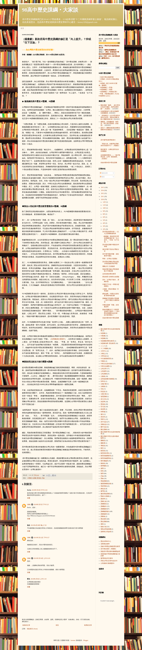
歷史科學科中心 (106, 541)
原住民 (103, 417)
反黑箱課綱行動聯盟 (107, 379)
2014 (102, 190)
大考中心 (104, 351)
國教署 (103, 443)
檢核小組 (104, 526)
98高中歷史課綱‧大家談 (50, 10)
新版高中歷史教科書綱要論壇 (110, 551)
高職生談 (104, 424)
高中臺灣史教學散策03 (108, 140)
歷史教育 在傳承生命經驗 (110, 277)
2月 (104, 229)
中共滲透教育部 (106, 358)
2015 (102, 187)
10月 (104, 208)
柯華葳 (103, 412)
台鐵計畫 (104, 384)
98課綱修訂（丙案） (107, 89)
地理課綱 (104, 396)
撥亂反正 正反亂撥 (108, 266)
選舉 (102, 524)
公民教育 (104, 371)
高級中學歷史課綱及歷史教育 (110, 546)
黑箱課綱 (104, 481)
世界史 (103, 381)
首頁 (22, 28)
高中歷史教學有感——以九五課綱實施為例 (110, 232)
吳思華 (103, 401)
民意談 (103, 391)
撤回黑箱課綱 (105, 493)
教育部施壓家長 (106, 456)
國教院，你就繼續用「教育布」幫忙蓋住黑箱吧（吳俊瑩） (109, 123)
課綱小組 (104, 501)
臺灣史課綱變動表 (110, 50)
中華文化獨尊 (105, 366)
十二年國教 (104, 348)
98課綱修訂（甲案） (107, 87)
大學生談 (104, 356)
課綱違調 (104, 514)
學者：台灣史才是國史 (109, 258)
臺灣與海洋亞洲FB (107, 558)
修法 (102, 414)
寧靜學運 (104, 486)
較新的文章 (26, 625)
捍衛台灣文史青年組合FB (109, 561)
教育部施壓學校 (106, 458)
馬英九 (103, 419)
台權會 (103, 386)
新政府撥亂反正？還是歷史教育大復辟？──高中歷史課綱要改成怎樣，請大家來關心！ (111, 312)
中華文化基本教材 (107, 363)
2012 (102, 193)
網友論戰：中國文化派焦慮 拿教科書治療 (110, 294)
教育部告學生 (105, 453)
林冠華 (103, 409)
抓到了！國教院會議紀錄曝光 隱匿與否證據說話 (110, 128)
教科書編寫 (104, 461)
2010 (102, 199)
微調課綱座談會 (106, 483)
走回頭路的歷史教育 (109, 274)
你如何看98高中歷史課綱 (109, 162)
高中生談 (104, 422)
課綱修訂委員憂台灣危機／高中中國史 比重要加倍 (110, 300)
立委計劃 (104, 394)
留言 (102, 177)
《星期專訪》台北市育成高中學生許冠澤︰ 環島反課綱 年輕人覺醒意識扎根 (110, 117)
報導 (102, 473)
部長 (102, 471)
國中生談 (104, 427)
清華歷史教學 (105, 544)
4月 (104, 223)
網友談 (103, 488)
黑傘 (102, 478)
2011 (102, 196)
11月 (104, 205)
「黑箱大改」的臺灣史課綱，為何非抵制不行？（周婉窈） (110, 144)
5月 (104, 220)
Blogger (85, 640)
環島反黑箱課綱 (106, 529)
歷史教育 (104, 519)
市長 (102, 389)
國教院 (103, 440)
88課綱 (103, 333)
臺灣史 (103, 491)
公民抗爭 (104, 368)
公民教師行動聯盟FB (107, 563)
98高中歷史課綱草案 (107, 77)
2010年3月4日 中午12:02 (39, 490)
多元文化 (104, 399)
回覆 (28, 498)
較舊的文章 (88, 625)
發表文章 (104, 173)
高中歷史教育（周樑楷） (109, 549)
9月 (104, 211)
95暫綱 (29, 478)
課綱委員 (104, 504)
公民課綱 (104, 374)
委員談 (39, 478)
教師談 (103, 463)
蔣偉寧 (103, 499)
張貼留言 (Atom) (32, 629)
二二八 (103, 346)
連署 (102, 468)
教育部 (103, 451)
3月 (104, 226)
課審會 (103, 516)
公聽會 (103, 376)
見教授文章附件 (58, 339)
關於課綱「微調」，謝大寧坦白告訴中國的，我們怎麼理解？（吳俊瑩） (110, 107)
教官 (102, 448)
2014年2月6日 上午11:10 (38, 579)
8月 (104, 214)
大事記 (103, 353)
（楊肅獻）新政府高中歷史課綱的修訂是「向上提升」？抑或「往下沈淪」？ (110, 239)
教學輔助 (104, 466)
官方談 (103, 406)
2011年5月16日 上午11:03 (42, 558)
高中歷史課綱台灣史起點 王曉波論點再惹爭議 (110, 262)
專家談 (103, 445)
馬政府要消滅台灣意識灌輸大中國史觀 (110, 270)
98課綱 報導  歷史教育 (107, 341)
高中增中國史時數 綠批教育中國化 (110, 255)
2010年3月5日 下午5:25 (41, 504)
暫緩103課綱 (105, 496)
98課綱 (34, 478)
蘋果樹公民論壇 (106, 531)
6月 (104, 217)
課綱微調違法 (105, 511)
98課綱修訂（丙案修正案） (109, 91)
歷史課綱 (104, 521)
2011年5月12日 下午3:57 (41, 537)
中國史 (103, 361)
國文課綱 (104, 429)
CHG (29, 504)
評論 (43, 478)
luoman (73, 640)
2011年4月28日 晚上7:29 (38, 525)
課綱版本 (104, 506)
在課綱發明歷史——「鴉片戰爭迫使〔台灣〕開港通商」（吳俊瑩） (110, 157)
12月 (104, 202)
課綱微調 (104, 509)
